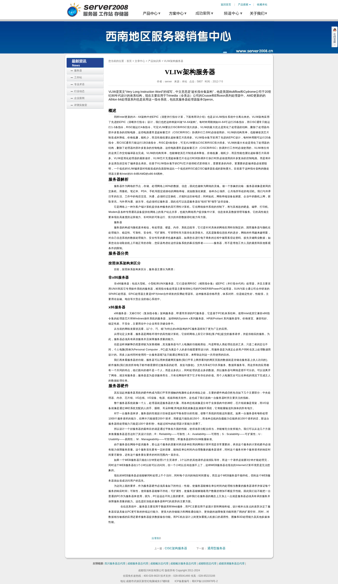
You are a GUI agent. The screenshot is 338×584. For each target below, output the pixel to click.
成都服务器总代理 (137, 563)
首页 (129, 61)
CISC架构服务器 (176, 548)
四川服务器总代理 (115, 563)
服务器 (78, 70)
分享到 (155, 538)
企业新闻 (79, 98)
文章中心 (140, 61)
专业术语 (79, 84)
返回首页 (226, 4)
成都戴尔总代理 (159, 563)
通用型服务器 (216, 548)
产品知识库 (154, 61)
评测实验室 (80, 105)
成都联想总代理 (207, 563)
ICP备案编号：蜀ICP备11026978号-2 (196, 581)
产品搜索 (244, 4)
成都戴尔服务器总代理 (183, 563)
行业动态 (79, 91)
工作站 (78, 77)
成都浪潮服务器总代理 (231, 563)
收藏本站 (262, 4)
